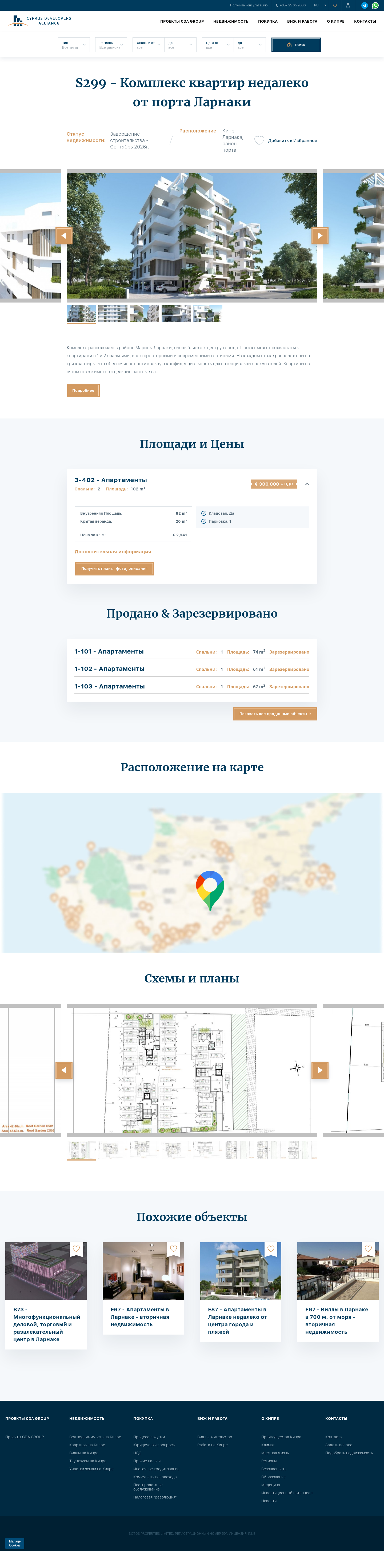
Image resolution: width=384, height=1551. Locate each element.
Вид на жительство (214, 1437)
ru (316, 5)
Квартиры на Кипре (87, 1445)
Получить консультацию (249, 5)
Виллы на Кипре (83, 1453)
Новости (269, 1501)
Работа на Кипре (212, 1445)
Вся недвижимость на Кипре (95, 1437)
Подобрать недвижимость (349, 1453)
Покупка (268, 21)
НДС (137, 1453)
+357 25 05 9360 (291, 5)
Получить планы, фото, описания (114, 568)
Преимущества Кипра (281, 1437)
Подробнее (83, 390)
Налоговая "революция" (155, 1497)
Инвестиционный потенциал (287, 1493)
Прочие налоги (147, 1461)
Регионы (269, 1461)
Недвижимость (231, 21)
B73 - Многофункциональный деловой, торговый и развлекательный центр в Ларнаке (46, 1324)
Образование (273, 1477)
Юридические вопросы (154, 1445)
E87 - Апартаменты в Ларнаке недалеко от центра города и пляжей (237, 1320)
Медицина (270, 1485)
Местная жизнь (275, 1453)
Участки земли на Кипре (91, 1469)
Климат (268, 1445)
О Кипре (336, 21)
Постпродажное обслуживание (148, 1487)
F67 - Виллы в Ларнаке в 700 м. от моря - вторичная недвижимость (336, 1320)
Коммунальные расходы (155, 1477)
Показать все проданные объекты (273, 714)
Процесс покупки (149, 1437)
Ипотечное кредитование (156, 1469)
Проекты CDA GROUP (182, 21)
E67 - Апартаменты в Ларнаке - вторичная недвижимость (140, 1317)
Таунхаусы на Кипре (87, 1461)
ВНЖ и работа (302, 21)
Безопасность (273, 1469)
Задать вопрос (338, 1445)
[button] (64, 235)
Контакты (365, 21)
